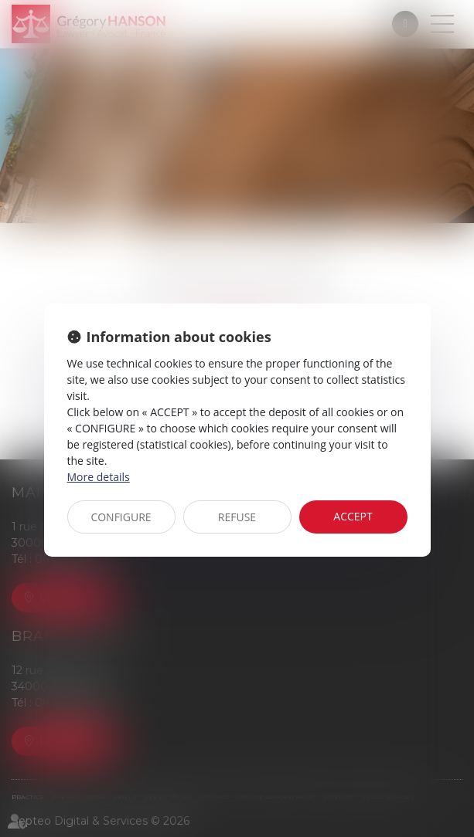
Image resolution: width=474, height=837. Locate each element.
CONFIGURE (120, 517)
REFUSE (237, 517)
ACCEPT (352, 516)
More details (98, 476)
